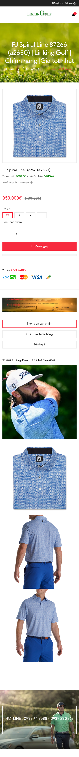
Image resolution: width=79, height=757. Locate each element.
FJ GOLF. (8, 360)
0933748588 (20, 270)
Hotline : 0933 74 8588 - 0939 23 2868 (39, 718)
